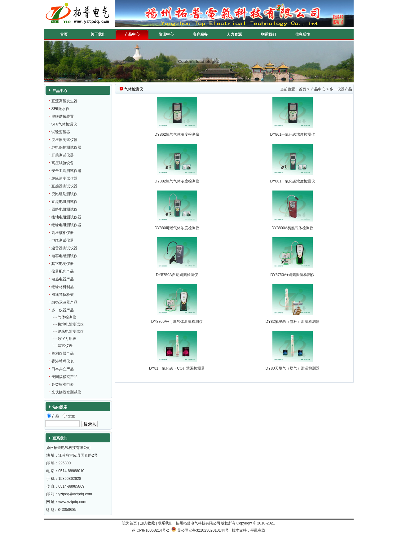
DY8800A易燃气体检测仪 (292, 228)
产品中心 (132, 34)
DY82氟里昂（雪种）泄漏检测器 (293, 321)
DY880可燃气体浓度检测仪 (177, 228)
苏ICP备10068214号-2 (150, 530)
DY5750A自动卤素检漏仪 (177, 275)
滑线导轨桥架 (62, 294)
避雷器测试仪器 (64, 248)
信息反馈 (302, 34)
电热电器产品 (62, 279)
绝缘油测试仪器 (64, 178)
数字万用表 (67, 338)
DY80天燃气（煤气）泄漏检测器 (293, 368)
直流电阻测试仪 (64, 202)
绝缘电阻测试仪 (71, 331)
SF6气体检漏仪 (64, 124)
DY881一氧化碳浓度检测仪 (292, 181)
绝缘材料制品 (62, 287)
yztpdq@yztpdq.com (75, 494)
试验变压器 (60, 132)
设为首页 (129, 523)
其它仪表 (65, 346)
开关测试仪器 (62, 155)
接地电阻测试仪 (71, 324)
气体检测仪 (67, 317)
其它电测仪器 (62, 263)
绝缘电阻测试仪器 (66, 225)
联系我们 (268, 34)
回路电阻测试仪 (64, 209)
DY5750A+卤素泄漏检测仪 (293, 275)
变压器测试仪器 (64, 140)
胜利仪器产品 (62, 353)
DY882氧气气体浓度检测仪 (177, 181)
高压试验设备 (62, 163)
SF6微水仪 (60, 109)
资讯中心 (166, 34)
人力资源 (234, 34)
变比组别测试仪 (64, 194)
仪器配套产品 (62, 271)
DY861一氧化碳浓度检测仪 (292, 134)
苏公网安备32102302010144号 (202, 530)
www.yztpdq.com (72, 502)
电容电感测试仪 (64, 256)
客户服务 (200, 34)
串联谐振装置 (62, 116)
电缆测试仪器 (62, 240)
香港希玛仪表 (62, 361)
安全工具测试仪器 (66, 171)
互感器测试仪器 (64, 186)
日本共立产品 (62, 369)
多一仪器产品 (62, 310)
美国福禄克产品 (64, 377)
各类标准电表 (62, 384)
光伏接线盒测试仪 (66, 392)
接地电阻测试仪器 (66, 217)
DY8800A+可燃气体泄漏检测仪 (177, 321)
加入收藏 (147, 523)
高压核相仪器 (62, 232)
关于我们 (97, 34)
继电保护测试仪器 (66, 147)
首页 (64, 34)
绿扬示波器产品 (64, 302)
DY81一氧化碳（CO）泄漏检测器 (177, 368)
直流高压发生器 (64, 101)
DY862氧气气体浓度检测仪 (177, 134)
